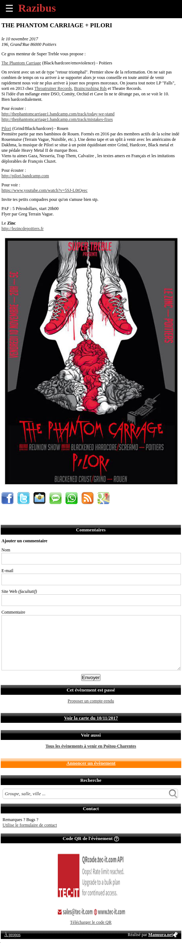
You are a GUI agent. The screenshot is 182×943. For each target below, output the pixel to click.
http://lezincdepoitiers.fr (22, 228)
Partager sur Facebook (7, 498)
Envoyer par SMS (56, 498)
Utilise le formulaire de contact (30, 825)
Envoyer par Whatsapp (72, 498)
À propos (12, 934)
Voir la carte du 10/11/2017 (91, 718)
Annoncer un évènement (91, 763)
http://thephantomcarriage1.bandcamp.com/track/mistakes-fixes (57, 119)
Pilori (6, 128)
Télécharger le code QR (90, 922)
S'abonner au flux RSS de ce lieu (88, 498)
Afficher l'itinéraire (104, 498)
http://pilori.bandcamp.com (25, 175)
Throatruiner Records (53, 88)
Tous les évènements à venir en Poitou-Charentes (91, 746)
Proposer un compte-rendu (91, 701)
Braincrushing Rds (90, 88)
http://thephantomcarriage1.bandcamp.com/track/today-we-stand (58, 113)
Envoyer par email (39, 498)
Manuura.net (160, 934)
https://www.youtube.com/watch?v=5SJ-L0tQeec (44, 190)
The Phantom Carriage (21, 63)
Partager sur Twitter (23, 498)
